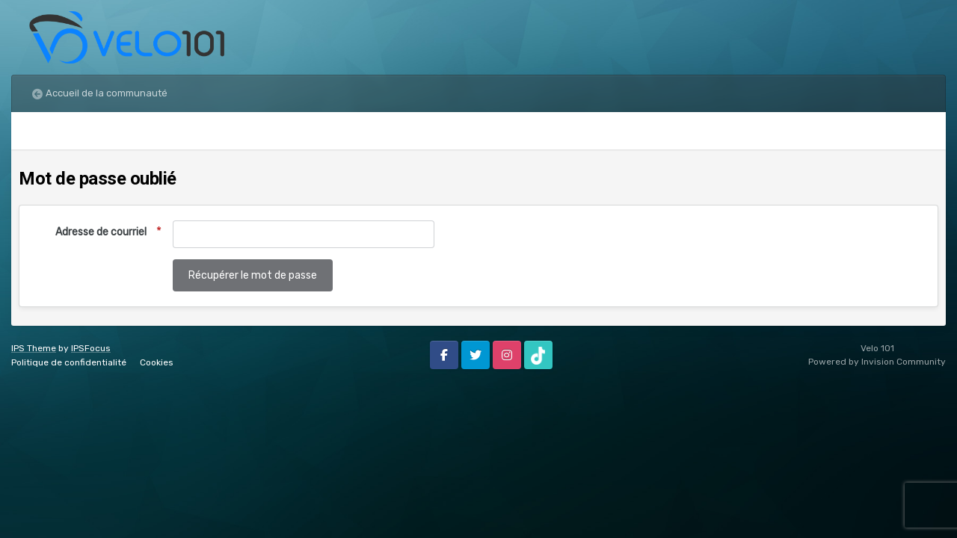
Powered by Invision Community (877, 361)
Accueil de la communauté (106, 93)
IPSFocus (91, 348)
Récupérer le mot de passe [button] (252, 275)
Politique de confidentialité (68, 362)
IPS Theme (33, 348)
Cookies (156, 362)
